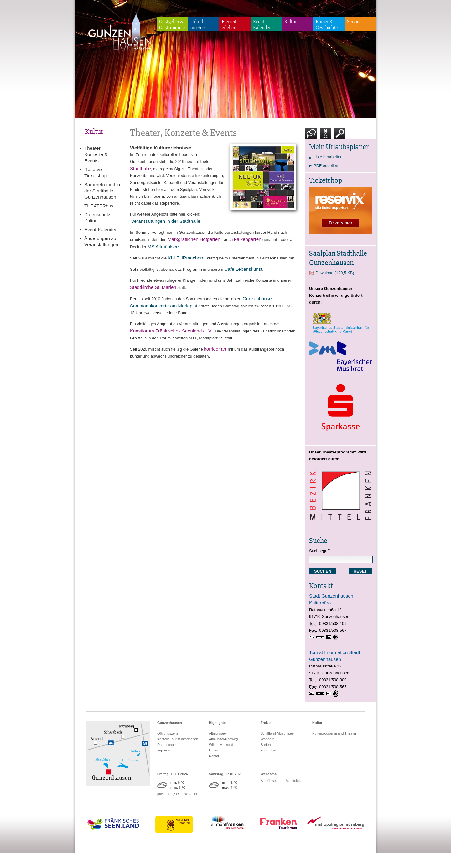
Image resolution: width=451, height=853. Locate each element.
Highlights (217, 723)
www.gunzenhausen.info (321, 637)
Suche (340, 136)
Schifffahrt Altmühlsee (277, 733)
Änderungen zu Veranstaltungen (101, 241)
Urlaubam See (197, 24)
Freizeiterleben (229, 24)
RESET (360, 571)
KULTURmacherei (187, 257)
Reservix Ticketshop (95, 172)
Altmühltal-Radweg (223, 739)
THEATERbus (98, 205)
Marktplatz (294, 780)
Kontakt (312, 136)
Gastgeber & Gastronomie (172, 24)
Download (334, 272)
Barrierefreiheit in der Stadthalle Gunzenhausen (102, 191)
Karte (325, 136)
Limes (213, 750)
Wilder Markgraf (221, 744)
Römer (214, 756)
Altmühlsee (217, 733)
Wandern (267, 739)
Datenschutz (166, 744)
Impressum (165, 750)
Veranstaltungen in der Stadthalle (165, 221)
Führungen (269, 750)
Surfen (266, 744)
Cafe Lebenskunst (243, 269)
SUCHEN (322, 571)
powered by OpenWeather (177, 794)
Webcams (269, 774)
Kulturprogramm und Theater (334, 733)
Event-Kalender (262, 24)
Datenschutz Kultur (97, 217)
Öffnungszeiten (168, 733)
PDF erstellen (326, 165)
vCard (329, 637)
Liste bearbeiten (328, 156)
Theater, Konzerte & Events (95, 154)
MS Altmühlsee (163, 246)
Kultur (290, 21)
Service (354, 21)
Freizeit (267, 723)
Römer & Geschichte (327, 24)
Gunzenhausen (169, 723)
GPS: (336, 637)
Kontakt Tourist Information (177, 739)
